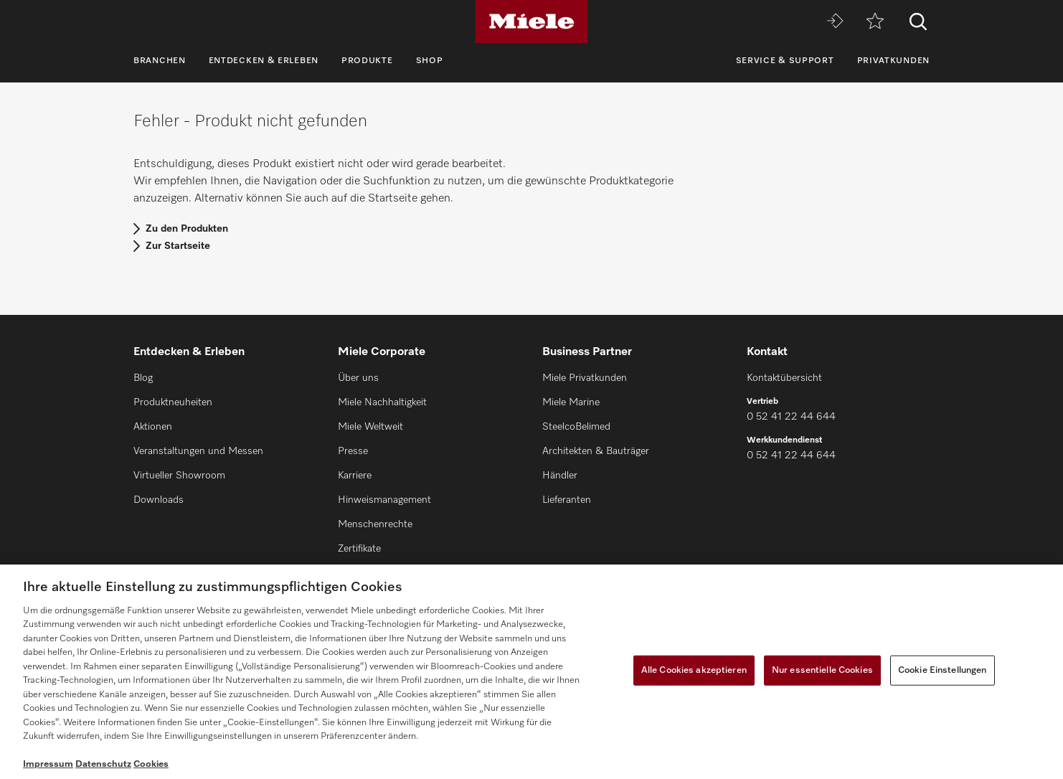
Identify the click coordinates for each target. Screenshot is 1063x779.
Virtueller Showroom (179, 476)
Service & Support (785, 61)
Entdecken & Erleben (263, 61)
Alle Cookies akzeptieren (694, 670)
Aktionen (152, 427)
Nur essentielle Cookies (822, 670)
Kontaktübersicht (784, 378)
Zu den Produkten (187, 229)
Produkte (367, 61)
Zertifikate (359, 549)
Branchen (159, 61)
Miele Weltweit (370, 427)
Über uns (358, 378)
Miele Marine (571, 402)
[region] (531, 672)
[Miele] (531, 21)
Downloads (158, 500)
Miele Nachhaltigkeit (382, 402)
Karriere (355, 476)
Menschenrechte (375, 524)
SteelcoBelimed (576, 427)
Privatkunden (893, 61)
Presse (353, 451)
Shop (429, 61)
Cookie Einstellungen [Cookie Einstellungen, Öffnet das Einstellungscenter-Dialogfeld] (942, 670)
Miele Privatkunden (584, 378)
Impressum (48, 764)
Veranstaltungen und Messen (198, 451)
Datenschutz (103, 764)
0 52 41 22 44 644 (791, 417)
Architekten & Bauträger (595, 451)
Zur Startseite (178, 246)
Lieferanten (566, 500)
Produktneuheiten (172, 402)
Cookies (151, 764)
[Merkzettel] (875, 22)
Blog (143, 378)
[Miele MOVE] (835, 22)
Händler (559, 476)
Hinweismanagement (384, 500)
